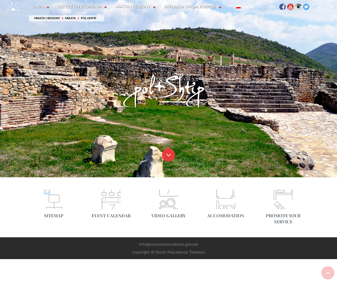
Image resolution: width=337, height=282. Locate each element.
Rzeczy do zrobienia (80, 6)
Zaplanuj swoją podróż (191, 6)
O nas (38, 6)
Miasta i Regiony (133, 6)
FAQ (272, 7)
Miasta (70, 18)
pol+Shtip (88, 18)
